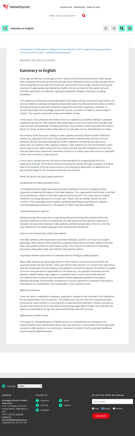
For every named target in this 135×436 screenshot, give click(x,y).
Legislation (66, 7)
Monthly (117, 408)
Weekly (106, 408)
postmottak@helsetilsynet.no (14, 419)
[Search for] (67, 16)
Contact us (6, 417)
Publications (93, 7)
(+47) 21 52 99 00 (15, 414)
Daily (95, 408)
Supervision (79, 7)
